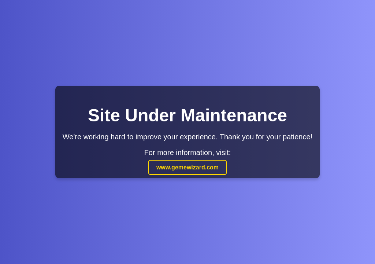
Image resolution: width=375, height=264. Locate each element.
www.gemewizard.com (187, 167)
